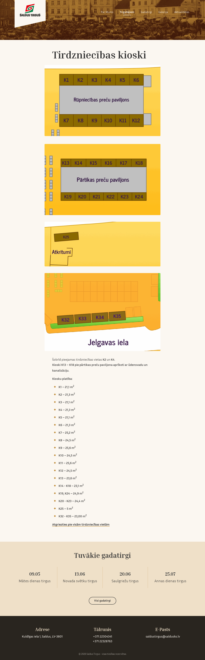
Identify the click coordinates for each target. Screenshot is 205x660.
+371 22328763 (102, 641)
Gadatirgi (146, 12)
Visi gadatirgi (102, 601)
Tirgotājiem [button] (127, 12)
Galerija (163, 12)
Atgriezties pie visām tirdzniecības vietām (81, 524)
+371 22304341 (102, 636)
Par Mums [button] (107, 12)
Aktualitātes (181, 12)
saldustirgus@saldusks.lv (163, 636)
